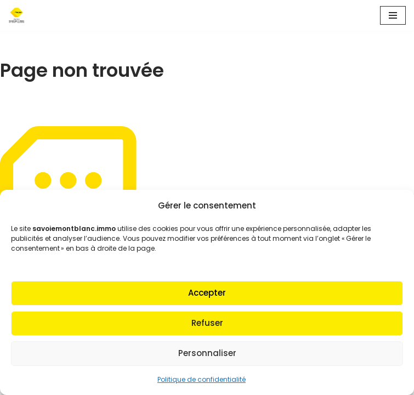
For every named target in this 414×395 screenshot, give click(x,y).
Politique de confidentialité (201, 379)
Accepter (207, 292)
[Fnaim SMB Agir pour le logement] (19, 15)
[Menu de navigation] (393, 15)
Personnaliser (207, 353)
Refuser (207, 323)
